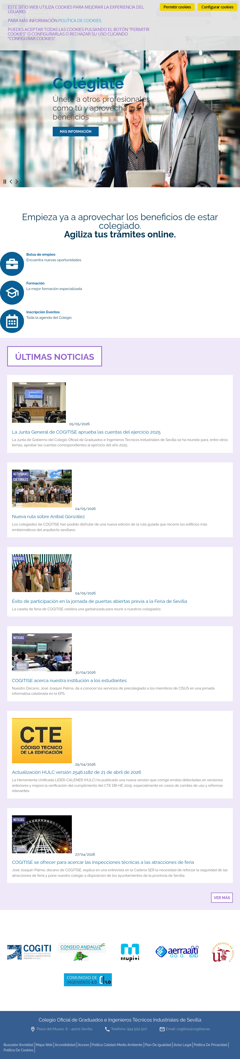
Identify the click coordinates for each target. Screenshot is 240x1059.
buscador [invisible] (19, 1045)
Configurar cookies (217, 7)
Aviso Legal (183, 1045)
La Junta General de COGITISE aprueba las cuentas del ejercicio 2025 (86, 432)
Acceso (83, 1045)
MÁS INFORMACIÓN (75, 131)
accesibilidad (65, 1045)
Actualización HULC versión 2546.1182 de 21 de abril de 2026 (76, 772)
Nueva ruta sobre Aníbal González (48, 516)
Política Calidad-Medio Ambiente (117, 1045)
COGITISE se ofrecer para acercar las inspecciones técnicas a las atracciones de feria (103, 862)
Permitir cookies (177, 7)
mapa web (44, 1045)
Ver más (222, 898)
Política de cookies (79, 20)
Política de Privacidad (210, 1045)
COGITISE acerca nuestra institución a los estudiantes (69, 680)
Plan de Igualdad (158, 1045)
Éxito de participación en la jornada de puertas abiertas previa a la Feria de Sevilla (99, 601)
